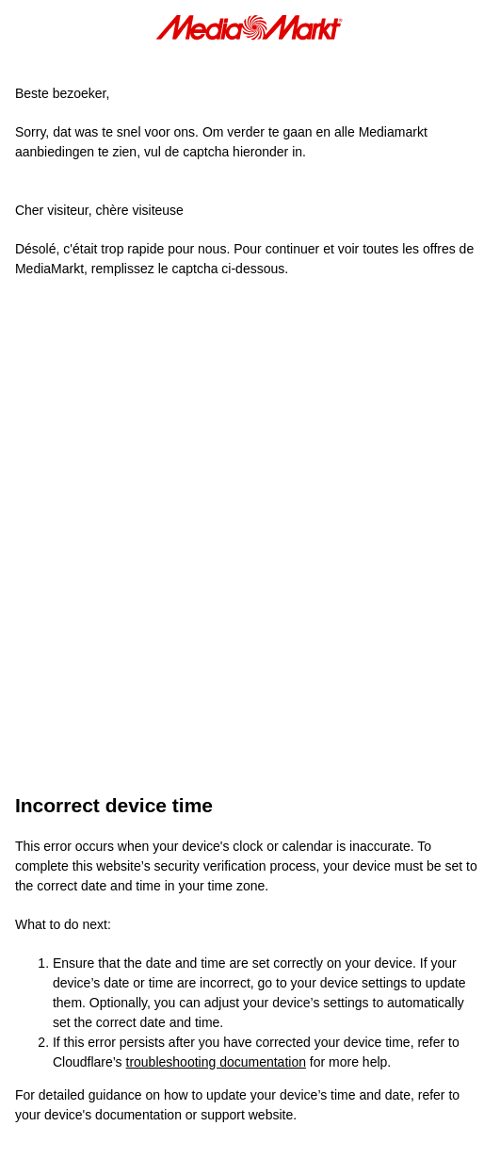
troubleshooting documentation (216, 1061)
